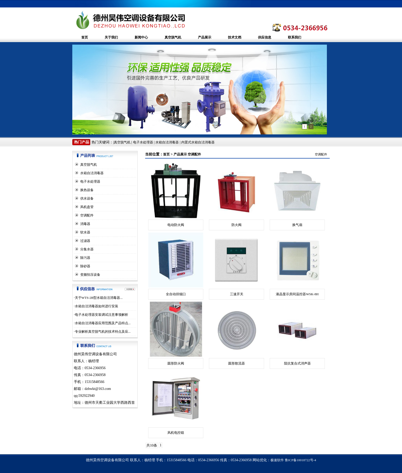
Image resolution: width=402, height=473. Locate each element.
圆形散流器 (236, 363)
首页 (84, 37)
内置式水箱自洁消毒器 (198, 142)
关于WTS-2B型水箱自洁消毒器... (99, 298)
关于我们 (111, 37)
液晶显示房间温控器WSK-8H (297, 294)
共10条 (151, 445)
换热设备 (87, 190)
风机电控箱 (175, 433)
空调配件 (87, 215)
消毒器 (85, 224)
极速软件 (277, 460)
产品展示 (204, 37)
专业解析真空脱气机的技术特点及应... (103, 331)
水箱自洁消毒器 (167, 142)
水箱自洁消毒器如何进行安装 (96, 306)
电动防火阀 (175, 225)
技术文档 (234, 37)
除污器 (85, 258)
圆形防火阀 (175, 363)
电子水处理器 (143, 142)
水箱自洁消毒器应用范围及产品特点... (103, 323)
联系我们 (294, 37)
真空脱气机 (173, 37)
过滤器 (85, 241)
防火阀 (237, 225)
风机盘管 (87, 207)
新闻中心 (141, 37)
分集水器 (87, 249)
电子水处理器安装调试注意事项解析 (101, 315)
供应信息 (264, 37)
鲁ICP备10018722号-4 (300, 460)
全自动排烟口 (176, 294)
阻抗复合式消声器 (297, 363)
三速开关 (236, 294)
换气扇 (297, 225)
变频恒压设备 (90, 275)
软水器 (85, 232)
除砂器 (85, 266)
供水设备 (87, 198)
